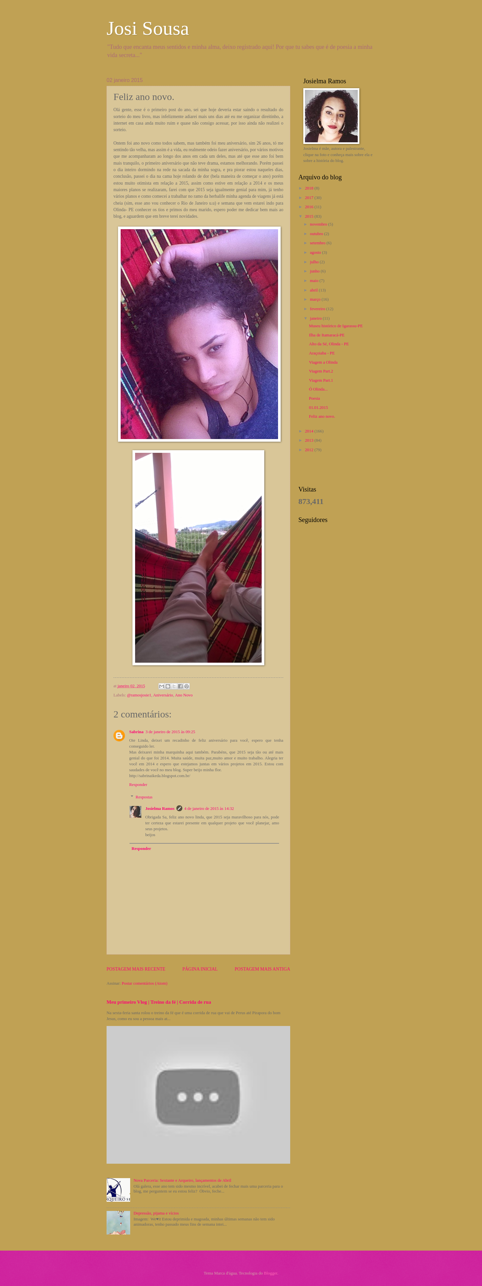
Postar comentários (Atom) (144, 983)
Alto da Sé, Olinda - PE (329, 344)
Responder (138, 784)
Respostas (144, 797)
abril (314, 290)
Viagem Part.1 (321, 380)
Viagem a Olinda (323, 362)
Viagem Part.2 (321, 371)
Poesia (314, 398)
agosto (316, 252)
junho (315, 271)
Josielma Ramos (159, 808)
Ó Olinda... (318, 389)
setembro (318, 243)
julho (315, 262)
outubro (317, 233)
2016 (309, 207)
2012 (309, 450)
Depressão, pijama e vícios (156, 1213)
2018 (309, 188)
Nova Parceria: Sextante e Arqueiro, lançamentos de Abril (182, 1180)
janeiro (316, 318)
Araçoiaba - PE (322, 353)
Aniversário (163, 695)
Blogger (270, 1273)
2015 (309, 216)
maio (314, 280)
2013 (309, 440)
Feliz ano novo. (322, 416)
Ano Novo (183, 695)
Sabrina (136, 732)
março (315, 299)
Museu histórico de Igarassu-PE (336, 326)
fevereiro (318, 309)
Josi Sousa (148, 28)
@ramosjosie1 (139, 695)
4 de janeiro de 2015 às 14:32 (209, 808)
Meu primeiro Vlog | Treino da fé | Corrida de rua (159, 1002)
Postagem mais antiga (262, 969)
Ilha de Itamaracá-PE (327, 335)
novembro (319, 224)
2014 (309, 431)
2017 (309, 197)
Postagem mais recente (136, 969)
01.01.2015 (318, 407)
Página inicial (200, 969)
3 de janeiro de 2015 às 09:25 (170, 732)
